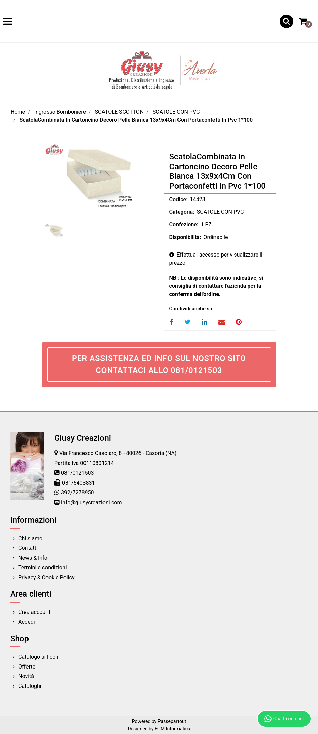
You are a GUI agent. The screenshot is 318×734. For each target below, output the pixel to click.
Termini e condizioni (42, 567)
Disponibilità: (185, 237)
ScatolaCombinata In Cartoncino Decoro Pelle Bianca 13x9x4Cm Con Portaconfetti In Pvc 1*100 (136, 120)
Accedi (26, 622)
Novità (26, 676)
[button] (286, 21)
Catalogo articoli (38, 657)
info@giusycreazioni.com (91, 502)
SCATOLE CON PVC (176, 112)
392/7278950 (77, 492)
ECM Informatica (172, 728)
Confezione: (184, 224)
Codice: (178, 199)
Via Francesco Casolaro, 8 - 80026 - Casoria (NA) (117, 453)
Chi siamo (30, 538)
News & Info (33, 557)
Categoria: (181, 212)
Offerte (26, 666)
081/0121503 (77, 473)
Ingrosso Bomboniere (60, 112)
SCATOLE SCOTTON (119, 112)
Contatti (28, 548)
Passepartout (172, 721)
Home (18, 112)
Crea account (34, 612)
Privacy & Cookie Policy (46, 577)
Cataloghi (29, 686)
